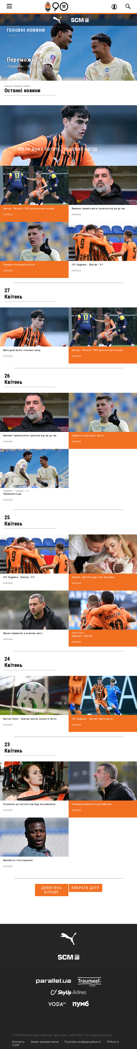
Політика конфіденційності (83, 1041)
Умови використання (45, 1041)
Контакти (18, 1041)
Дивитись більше (51, 890)
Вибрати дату (86, 888)
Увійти (115, 7)
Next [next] (124, 74)
